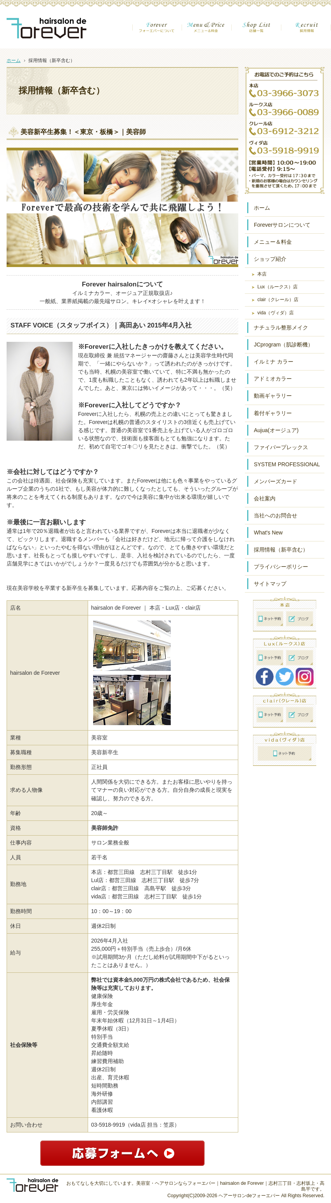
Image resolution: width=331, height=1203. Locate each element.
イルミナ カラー (273, 361)
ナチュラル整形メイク (281, 327)
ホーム (262, 208)
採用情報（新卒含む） (281, 549)
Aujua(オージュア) (276, 430)
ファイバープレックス (281, 447)
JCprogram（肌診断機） (283, 344)
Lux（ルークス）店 (277, 287)
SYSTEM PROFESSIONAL (287, 464)
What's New (268, 532)
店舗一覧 (256, 32)
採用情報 (306, 32)
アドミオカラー (273, 379)
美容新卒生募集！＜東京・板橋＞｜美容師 (83, 132)
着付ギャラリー (273, 413)
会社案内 (265, 498)
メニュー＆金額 (207, 32)
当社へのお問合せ (275, 515)
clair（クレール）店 (277, 299)
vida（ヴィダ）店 (275, 312)
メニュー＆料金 (273, 242)
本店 (262, 274)
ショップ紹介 (270, 259)
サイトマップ (270, 584)
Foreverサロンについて (282, 225)
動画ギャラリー (273, 396)
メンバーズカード (275, 481)
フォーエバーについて (157, 32)
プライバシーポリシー (281, 567)
